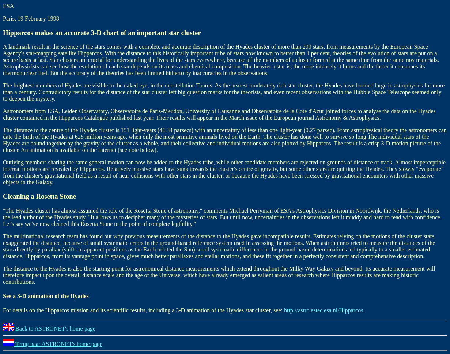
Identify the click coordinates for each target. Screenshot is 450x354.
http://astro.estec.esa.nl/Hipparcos (323, 310)
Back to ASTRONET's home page (49, 328)
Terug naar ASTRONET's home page (52, 344)
